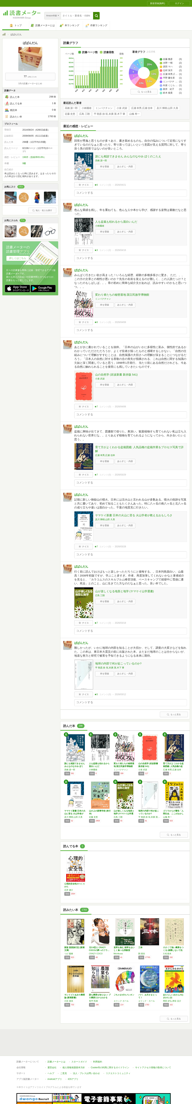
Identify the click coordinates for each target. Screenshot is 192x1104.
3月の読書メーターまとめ (30, 83)
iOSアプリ (73, 1062)
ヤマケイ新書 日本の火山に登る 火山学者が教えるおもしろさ (133, 515)
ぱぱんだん (81, 135)
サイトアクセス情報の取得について (153, 1050)
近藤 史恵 (70, 114)
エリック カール (121, 1001)
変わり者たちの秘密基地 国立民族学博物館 (122, 294)
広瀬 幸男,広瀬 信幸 (142, 108)
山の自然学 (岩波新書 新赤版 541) (116, 374)
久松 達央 (68, 1001)
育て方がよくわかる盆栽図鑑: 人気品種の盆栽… (173, 766)
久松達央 (167, 953)
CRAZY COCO (96, 953)
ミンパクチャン (104, 108)
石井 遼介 (68, 890)
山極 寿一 (134, 114)
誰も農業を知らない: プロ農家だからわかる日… (100, 997)
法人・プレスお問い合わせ (86, 1056)
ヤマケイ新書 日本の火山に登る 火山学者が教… (74, 814)
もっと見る (144, 91)
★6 (96, 185)
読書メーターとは (56, 1044)
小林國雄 (86, 108)
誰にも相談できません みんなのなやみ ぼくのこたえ (128, 156)
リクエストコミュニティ (118, 1056)
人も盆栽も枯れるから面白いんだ (116, 221)
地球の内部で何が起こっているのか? (118, 663)
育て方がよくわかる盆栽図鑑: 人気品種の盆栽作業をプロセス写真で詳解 (139, 449)
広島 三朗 (84, 114)
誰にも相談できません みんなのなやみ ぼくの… (74, 766)
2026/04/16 (120, 250)
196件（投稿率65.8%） (34, 157)
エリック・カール (146, 1001)
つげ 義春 (68, 953)
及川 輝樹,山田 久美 (167, 108)
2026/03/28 (120, 546)
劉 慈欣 (141, 953)
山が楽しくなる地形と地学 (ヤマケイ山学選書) (124, 591)
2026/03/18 (120, 623)
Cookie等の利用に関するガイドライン (110, 1050)
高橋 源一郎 (71, 108)
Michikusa (118, 953)
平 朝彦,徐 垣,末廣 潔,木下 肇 (109, 114)
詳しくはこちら (17, 258)
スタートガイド (79, 1044)
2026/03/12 (120, 694)
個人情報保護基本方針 (73, 1050)
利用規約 (97, 1044)
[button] (96, 15)
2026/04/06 (120, 406)
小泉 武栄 (122, 108)
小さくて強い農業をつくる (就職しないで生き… (173, 950)
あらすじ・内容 (125, 166)
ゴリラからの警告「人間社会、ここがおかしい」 (173, 814)
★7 (96, 406)
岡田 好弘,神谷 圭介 (172, 1001)
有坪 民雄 (93, 1001)
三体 (140, 947)
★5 (96, 694)
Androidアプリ (54, 1062)
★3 (96, 250)
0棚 (24, 163)
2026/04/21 (120, 185)
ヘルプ (50, 1056)
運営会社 (51, 1050)
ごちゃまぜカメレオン (124, 995)
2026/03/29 (120, 475)
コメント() (105, 185)
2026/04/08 (120, 322)
